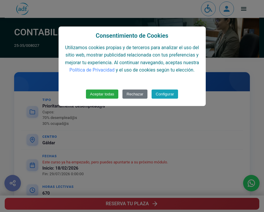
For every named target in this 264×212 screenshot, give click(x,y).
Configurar (165, 94)
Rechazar (135, 94)
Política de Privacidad (91, 70)
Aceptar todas (102, 94)
